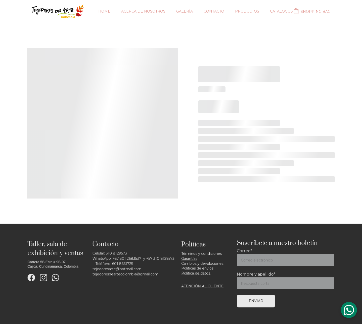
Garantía (189, 258)
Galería (184, 11)
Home (104, 11)
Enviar (257, 300)
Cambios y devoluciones (203, 263)
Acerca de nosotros (143, 11)
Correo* (245, 251)
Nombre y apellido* (257, 274)
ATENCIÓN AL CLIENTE (202, 285)
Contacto (214, 11)
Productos (247, 11)
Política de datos (196, 273)
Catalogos (281, 11)
